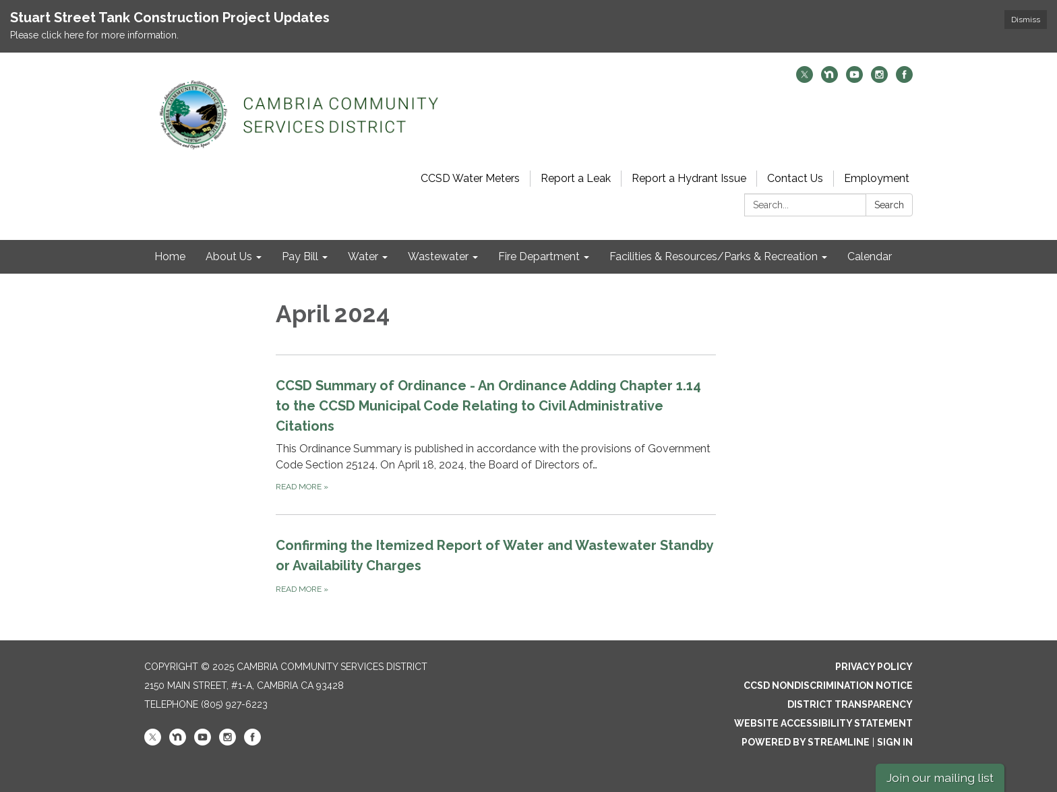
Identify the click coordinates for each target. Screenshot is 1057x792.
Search (889, 205)
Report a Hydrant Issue (689, 178)
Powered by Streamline (806, 742)
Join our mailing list (940, 777)
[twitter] (804, 79)
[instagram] (879, 79)
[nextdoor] (829, 79)
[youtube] (854, 79)
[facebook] (904, 79)
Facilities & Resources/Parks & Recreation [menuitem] (713, 256)
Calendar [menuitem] (869, 256)
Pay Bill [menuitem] (300, 256)
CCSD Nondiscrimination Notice (828, 685)
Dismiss (1025, 19)
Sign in (895, 742)
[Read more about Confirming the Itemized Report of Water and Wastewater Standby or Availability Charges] (496, 565)
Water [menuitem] (363, 256)
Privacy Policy (874, 666)
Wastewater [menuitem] (438, 256)
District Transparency (850, 704)
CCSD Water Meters (470, 178)
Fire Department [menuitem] (539, 256)
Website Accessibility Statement (823, 723)
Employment (876, 178)
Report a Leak (576, 178)
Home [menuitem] (169, 256)
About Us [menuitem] (229, 256)
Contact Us (795, 178)
